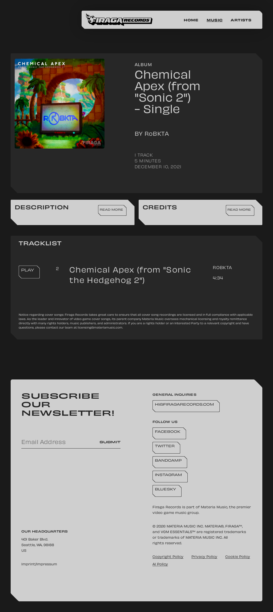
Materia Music (214, 507)
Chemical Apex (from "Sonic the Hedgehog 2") (130, 276)
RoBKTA (222, 268)
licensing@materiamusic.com (100, 327)
